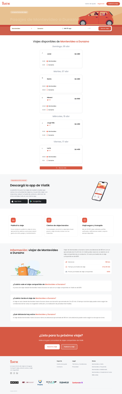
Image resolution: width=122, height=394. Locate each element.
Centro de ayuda (90, 4)
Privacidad (75, 368)
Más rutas (95, 376)
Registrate (101, 4)
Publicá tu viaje (113, 4)
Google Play (35, 201)
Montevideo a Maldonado (99, 370)
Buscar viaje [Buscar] (105, 28)
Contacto (60, 368)
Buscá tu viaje (52, 348)
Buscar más (61, 168)
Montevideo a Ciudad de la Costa (102, 373)
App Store (16, 201)
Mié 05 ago (66, 28)
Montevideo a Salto (97, 365)
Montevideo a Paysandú (99, 368)
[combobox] (21, 28)
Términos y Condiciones (79, 365)
